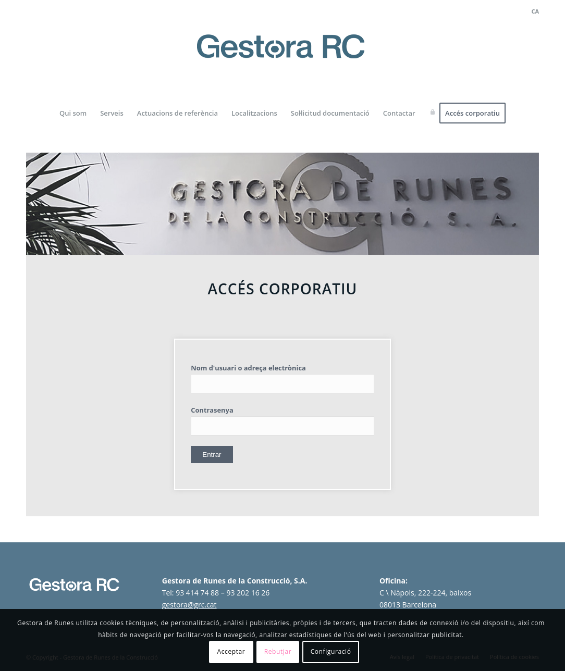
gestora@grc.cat (189, 605)
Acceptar (231, 651)
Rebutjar (278, 651)
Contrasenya (212, 410)
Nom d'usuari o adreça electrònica (248, 367)
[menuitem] (532, 11)
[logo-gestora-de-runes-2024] (282, 58)
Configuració (331, 651)
